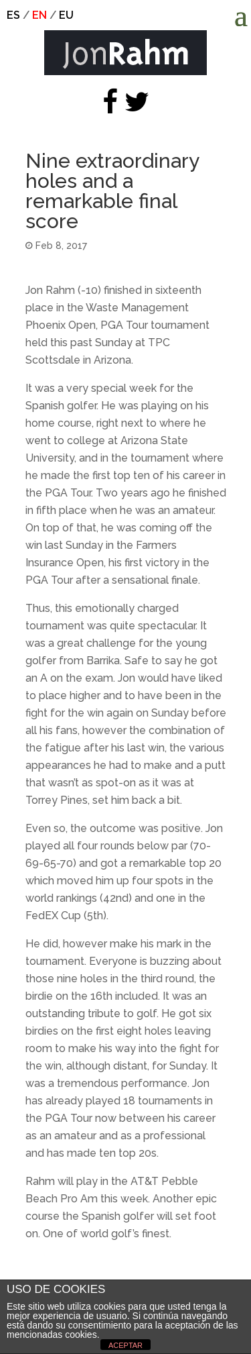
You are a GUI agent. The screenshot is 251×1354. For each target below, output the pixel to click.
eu (66, 15)
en (39, 15)
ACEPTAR (125, 1345)
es (13, 15)
